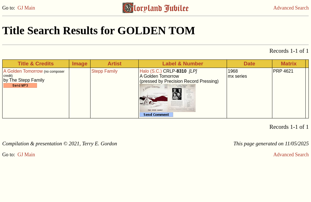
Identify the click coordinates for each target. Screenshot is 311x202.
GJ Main (26, 8)
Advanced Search (291, 8)
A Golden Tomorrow (23, 71)
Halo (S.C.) (151, 71)
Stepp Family (104, 71)
